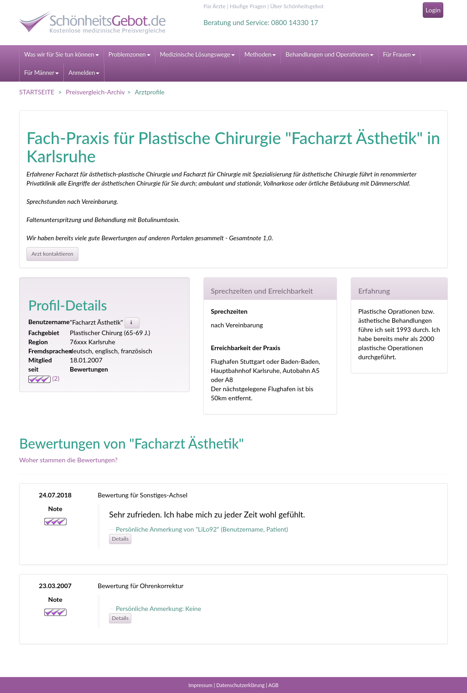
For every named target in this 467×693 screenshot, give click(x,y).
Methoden (260, 54)
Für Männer (41, 72)
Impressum (200, 685)
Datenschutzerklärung (240, 685)
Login (433, 10)
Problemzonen (129, 54)
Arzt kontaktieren (52, 253)
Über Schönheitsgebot (297, 6)
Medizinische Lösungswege (197, 54)
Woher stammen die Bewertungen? (68, 460)
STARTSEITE (36, 92)
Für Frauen (399, 54)
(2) (43, 378)
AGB (273, 685)
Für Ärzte (214, 6)
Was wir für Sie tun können (61, 54)
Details (120, 538)
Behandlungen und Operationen (329, 54)
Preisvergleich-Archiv (95, 92)
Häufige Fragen (248, 6)
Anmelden (83, 72)
